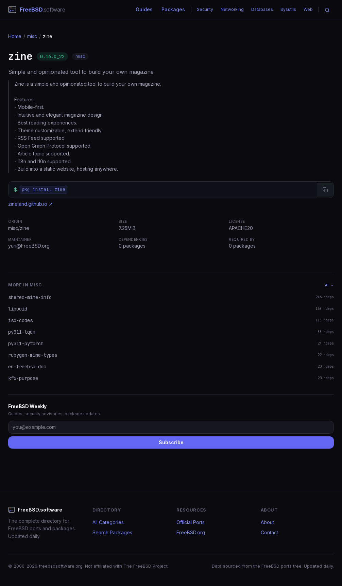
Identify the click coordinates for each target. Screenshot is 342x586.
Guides (144, 9)
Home (14, 36)
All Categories (108, 522)
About (267, 522)
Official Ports (190, 522)
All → (329, 285)
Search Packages (112, 532)
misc (32, 36)
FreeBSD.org (190, 532)
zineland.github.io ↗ (30, 204)
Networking (232, 9)
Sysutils (288, 9)
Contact (269, 532)
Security (205, 9)
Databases (262, 9)
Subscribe (171, 442)
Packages (173, 9)
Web (308, 9)
